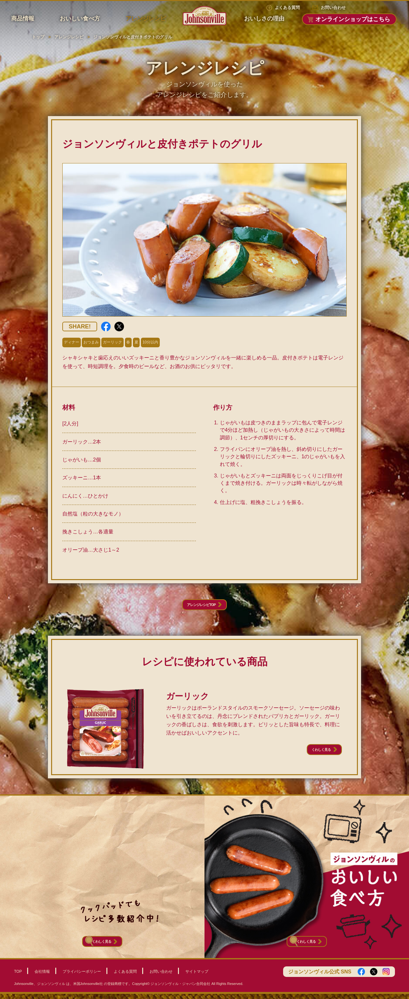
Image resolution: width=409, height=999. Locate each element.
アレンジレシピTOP (199, 607)
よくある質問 (287, 7)
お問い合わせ (333, 7)
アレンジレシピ (146, 18)
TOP (18, 976)
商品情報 (22, 18)
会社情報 (42, 976)
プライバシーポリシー (82, 976)
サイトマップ (196, 976)
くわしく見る (311, 757)
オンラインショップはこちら (352, 19)
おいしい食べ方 (80, 18)
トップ (38, 37)
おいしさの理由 (264, 18)
